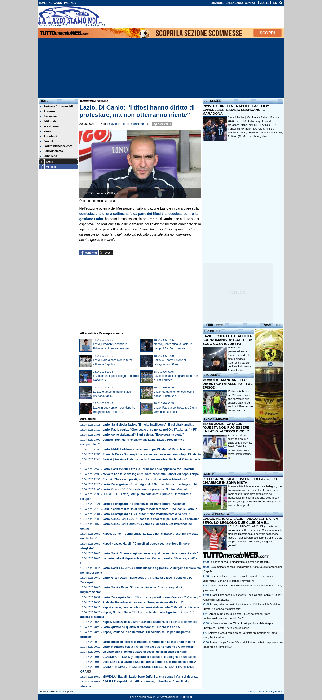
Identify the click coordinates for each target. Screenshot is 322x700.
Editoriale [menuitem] (48, 121)
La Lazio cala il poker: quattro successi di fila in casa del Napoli (145, 651)
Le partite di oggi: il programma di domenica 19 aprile (240, 561)
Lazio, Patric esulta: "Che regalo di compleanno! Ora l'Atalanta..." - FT (149, 429)
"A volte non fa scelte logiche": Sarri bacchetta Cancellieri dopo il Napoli (151, 474)
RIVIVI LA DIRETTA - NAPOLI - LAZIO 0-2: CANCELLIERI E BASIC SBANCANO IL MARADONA (236, 109)
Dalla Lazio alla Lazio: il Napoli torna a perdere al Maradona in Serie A (149, 662)
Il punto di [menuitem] (48, 136)
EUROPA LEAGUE (216, 418)
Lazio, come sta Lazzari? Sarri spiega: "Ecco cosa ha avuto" (143, 434)
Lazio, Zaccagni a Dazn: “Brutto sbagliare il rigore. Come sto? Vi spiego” (151, 597)
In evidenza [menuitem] (49, 126)
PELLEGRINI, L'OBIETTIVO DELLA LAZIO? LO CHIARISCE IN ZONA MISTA (240, 480)
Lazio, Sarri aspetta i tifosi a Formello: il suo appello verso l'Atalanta (148, 469)
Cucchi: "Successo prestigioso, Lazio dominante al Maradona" (144, 479)
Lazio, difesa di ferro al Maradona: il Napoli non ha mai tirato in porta (148, 641)
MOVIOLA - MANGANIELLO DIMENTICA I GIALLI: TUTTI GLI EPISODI (228, 383)
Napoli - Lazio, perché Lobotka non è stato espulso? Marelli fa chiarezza (150, 607)
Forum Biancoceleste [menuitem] (56, 146)
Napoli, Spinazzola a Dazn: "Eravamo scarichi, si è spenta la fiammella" (150, 622)
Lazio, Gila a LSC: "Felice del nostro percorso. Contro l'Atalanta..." (147, 489)
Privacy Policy (274, 691)
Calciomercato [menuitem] (51, 151)
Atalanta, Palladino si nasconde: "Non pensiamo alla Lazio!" (143, 602)
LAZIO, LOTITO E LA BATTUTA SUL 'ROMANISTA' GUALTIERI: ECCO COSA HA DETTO (227, 340)
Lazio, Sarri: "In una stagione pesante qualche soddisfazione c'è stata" (150, 553)
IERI (278, 325)
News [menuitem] (45, 131)
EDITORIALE (212, 101)
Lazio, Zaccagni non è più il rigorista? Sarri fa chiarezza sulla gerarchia (150, 484)
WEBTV (209, 473)
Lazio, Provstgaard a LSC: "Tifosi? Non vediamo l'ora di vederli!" (146, 514)
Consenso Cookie (254, 691)
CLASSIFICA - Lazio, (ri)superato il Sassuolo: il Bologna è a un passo (149, 657)
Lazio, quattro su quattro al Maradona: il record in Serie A (141, 627)
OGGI (267, 325)
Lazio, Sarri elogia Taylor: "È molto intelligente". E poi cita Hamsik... (148, 424)
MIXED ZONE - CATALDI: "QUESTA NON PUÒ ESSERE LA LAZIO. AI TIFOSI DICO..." (226, 427)
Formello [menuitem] (48, 141)
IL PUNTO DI (212, 331)
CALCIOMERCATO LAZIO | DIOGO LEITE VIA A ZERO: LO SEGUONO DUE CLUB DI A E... (240, 520)
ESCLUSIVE (212, 375)
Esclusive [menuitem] (48, 116)
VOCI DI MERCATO (216, 513)
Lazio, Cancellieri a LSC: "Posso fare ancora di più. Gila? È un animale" (150, 519)
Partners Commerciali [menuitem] (56, 106)
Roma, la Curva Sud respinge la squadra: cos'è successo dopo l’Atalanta (151, 454)
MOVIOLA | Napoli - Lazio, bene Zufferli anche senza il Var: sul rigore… (150, 676)
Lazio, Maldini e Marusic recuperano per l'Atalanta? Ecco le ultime (146, 449)
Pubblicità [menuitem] (48, 156)
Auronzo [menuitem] (47, 111)
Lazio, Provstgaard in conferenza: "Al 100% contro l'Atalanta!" (144, 504)
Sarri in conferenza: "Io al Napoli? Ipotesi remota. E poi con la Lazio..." (149, 509)
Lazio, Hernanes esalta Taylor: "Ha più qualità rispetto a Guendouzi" (148, 646)
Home (44, 101)
